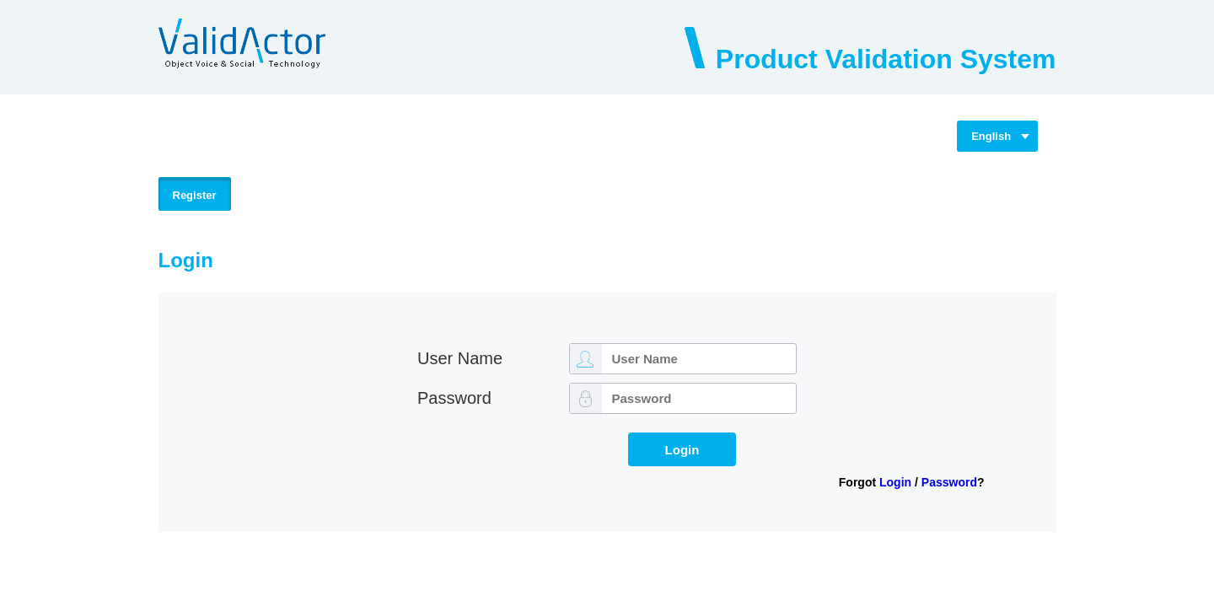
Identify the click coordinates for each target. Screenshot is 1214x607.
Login (895, 482)
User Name (459, 358)
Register (195, 195)
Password (454, 398)
